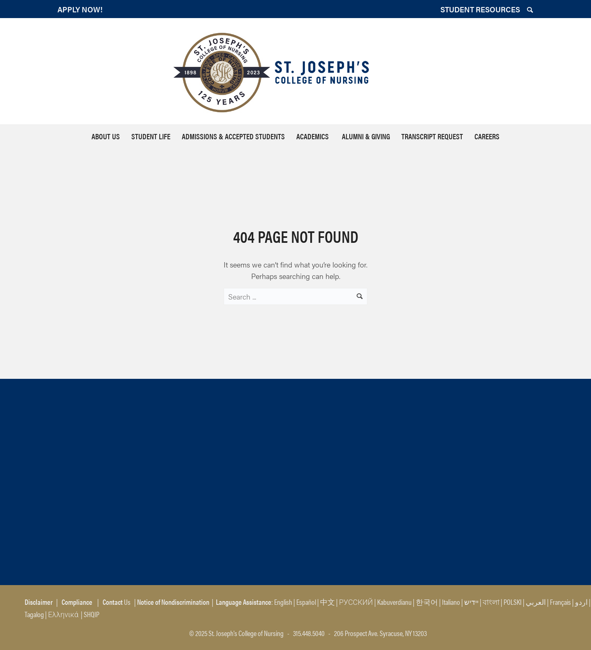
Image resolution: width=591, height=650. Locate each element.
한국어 (427, 602)
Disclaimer (39, 602)
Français (560, 602)
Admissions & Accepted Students (233, 136)
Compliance (77, 602)
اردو (581, 602)
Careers (486, 136)
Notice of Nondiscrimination (173, 602)
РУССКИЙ (356, 602)
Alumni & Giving (366, 136)
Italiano (451, 602)
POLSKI (513, 602)
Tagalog (34, 614)
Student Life (150, 136)
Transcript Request (432, 136)
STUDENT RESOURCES (480, 9)
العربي (536, 602)
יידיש (471, 602)
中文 (327, 602)
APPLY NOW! (80, 9)
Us (116, 602)
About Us (106, 136)
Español (306, 602)
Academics (313, 136)
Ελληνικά (64, 614)
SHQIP (91, 614)
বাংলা (491, 602)
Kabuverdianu (394, 602)
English (283, 602)
